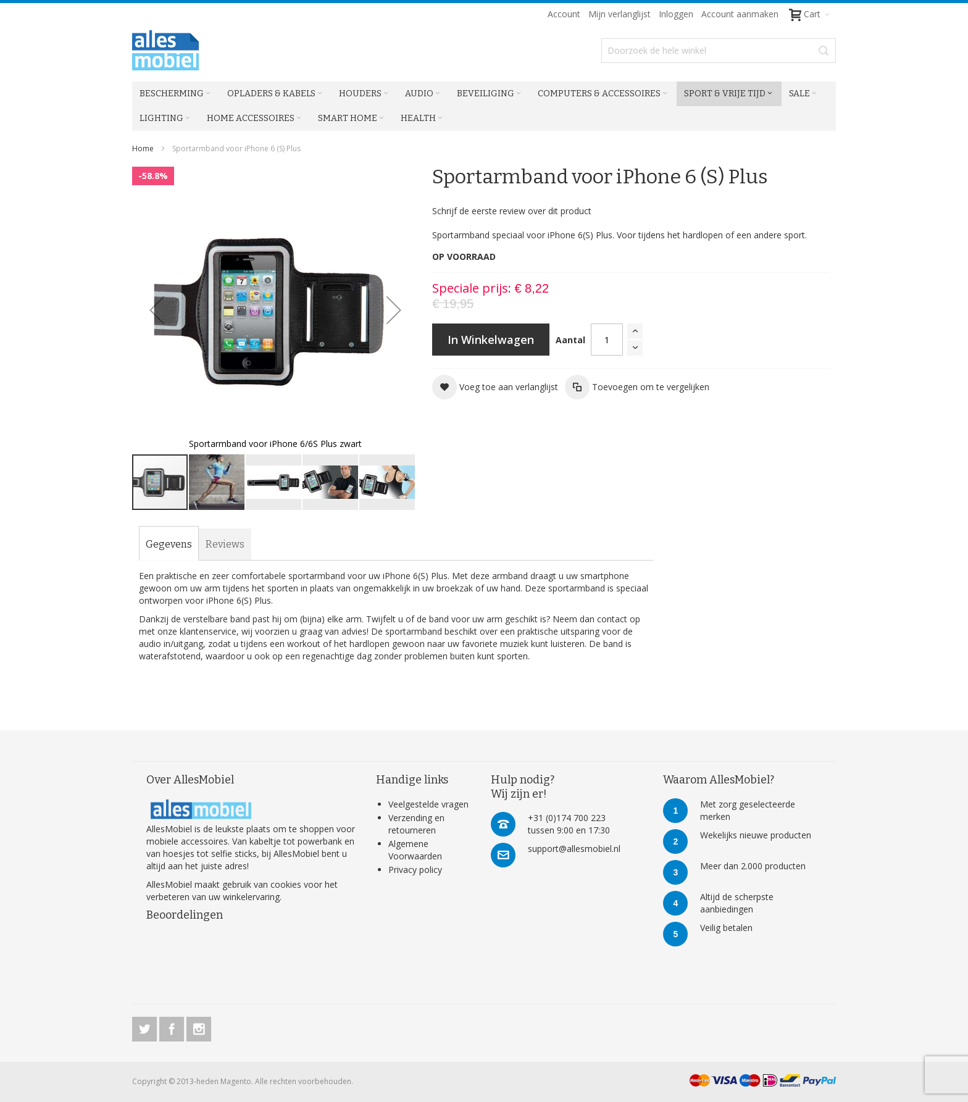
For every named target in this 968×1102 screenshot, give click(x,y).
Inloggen (676, 14)
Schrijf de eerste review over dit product (511, 211)
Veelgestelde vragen (428, 804)
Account (564, 14)
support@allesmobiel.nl (574, 848)
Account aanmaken (739, 14)
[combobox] (718, 50)
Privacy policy (415, 869)
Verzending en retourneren (416, 824)
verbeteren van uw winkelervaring (213, 897)
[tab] (169, 544)
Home (143, 148)
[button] (157, 310)
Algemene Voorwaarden (415, 850)
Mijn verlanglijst (619, 14)
